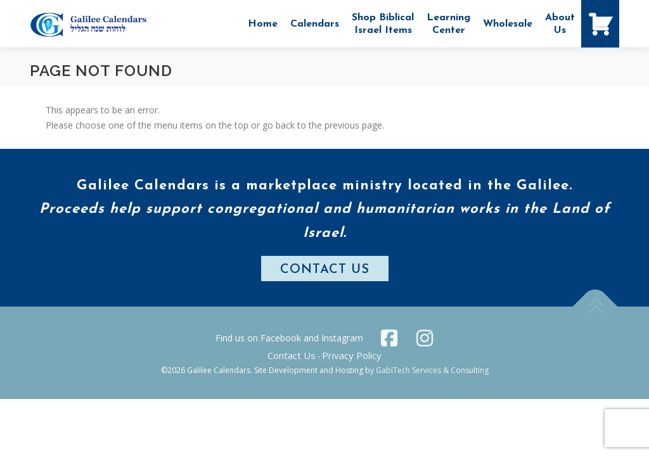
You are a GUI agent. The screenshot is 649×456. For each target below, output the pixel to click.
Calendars (314, 24)
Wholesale (507, 24)
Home (263, 24)
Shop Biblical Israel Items (383, 24)
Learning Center (448, 24)
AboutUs (560, 24)
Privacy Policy (352, 355)
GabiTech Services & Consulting (432, 370)
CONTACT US (324, 269)
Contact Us (291, 355)
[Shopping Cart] (600, 24)
